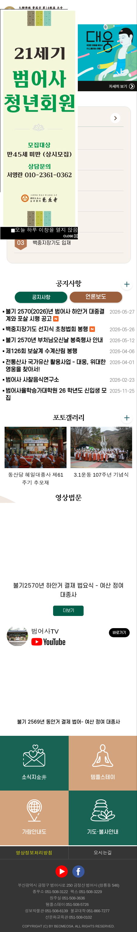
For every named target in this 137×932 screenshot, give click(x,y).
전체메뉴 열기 (126, 12)
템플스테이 (103, 761)
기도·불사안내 (102, 816)
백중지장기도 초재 (52, 201)
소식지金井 (34, 761)
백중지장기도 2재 (51, 160)
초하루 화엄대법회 (52, 181)
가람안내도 (34, 816)
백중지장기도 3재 (51, 139)
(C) (45, 926)
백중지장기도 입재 (52, 243)
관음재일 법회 (47, 222)
